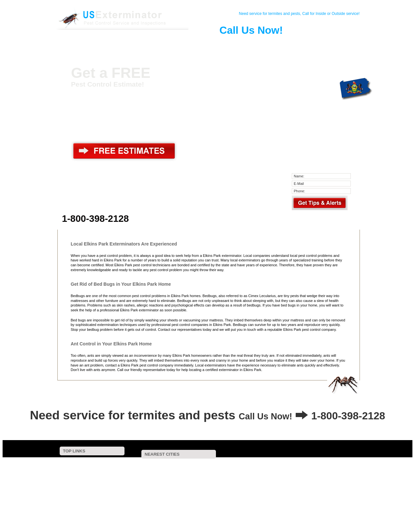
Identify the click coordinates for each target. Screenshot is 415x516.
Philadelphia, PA (140, 481)
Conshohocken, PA (244, 485)
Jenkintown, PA (139, 464)
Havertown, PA (276, 498)
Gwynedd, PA (184, 494)
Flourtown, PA (297, 468)
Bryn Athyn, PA (224, 468)
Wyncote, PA (178, 464)
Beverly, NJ (222, 494)
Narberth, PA (328, 477)
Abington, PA (329, 464)
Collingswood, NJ (195, 498)
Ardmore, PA (175, 490)
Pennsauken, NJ (343, 481)
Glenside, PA (256, 464)
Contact (111, 43)
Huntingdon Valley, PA (179, 468)
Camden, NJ (337, 490)
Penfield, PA (146, 494)
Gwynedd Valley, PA (253, 490)
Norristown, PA (237, 498)
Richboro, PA (345, 494)
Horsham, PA (187, 472)
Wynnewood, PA (200, 485)
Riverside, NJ (286, 485)
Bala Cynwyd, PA (292, 472)
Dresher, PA (261, 468)
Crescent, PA (292, 464)
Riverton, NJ (330, 472)
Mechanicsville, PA (182, 481)
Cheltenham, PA (217, 464)
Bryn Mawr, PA (298, 490)
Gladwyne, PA (290, 477)
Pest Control (136, 43)
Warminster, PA (302, 481)
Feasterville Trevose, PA (191, 477)
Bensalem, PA (138, 490)
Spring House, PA (157, 485)
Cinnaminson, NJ (225, 481)
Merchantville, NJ (326, 485)
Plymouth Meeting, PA (244, 477)
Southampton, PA (141, 477)
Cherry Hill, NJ (260, 494)
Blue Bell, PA (264, 481)
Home (87, 43)
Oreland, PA (137, 468)
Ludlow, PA (222, 472)
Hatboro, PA (152, 472)
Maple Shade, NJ (303, 494)
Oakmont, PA (154, 498)
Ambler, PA (255, 472)
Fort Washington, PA (340, 468)
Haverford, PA (212, 490)
